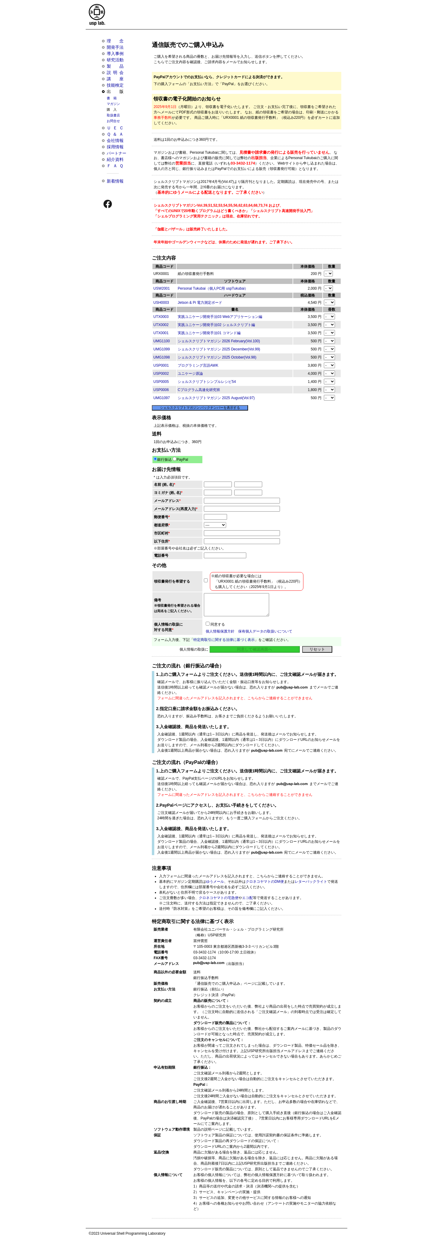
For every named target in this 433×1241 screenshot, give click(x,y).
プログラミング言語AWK (198, 365)
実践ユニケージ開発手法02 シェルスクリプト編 (216, 325)
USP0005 (161, 382)
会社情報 (115, 140)
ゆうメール (215, 881)
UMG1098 (161, 357)
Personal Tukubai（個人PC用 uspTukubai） (213, 288)
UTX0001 (161, 333)
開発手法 (115, 47)
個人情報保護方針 (220, 631)
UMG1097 (161, 398)
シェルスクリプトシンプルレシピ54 (207, 382)
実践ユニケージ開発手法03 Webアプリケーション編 (220, 317)
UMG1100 (161, 341)
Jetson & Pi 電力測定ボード (200, 302)
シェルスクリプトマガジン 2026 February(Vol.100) (219, 341)
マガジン (113, 104)
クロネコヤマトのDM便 (265, 881)
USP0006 (161, 390)
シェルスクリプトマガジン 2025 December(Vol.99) (219, 349)
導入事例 (115, 53)
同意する (215, 624)
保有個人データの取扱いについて (265, 631)
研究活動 (115, 59)
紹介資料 (115, 159)
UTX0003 (161, 317)
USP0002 (161, 373)
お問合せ (113, 121)
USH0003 (161, 302)
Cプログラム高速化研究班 (199, 390)
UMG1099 (161, 349)
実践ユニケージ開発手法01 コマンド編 (209, 333)
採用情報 (115, 146)
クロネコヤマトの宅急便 (218, 898)
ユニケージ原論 (190, 373)
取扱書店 (113, 115)
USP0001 (161, 365)
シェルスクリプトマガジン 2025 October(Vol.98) (217, 357)
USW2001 (161, 288)
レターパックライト (311, 881)
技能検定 (115, 85)
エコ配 (247, 898)
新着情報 (115, 181)
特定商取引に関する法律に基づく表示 (224, 640)
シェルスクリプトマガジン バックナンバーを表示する (200, 407)
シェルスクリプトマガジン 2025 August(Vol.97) (216, 398)
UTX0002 (161, 325)
